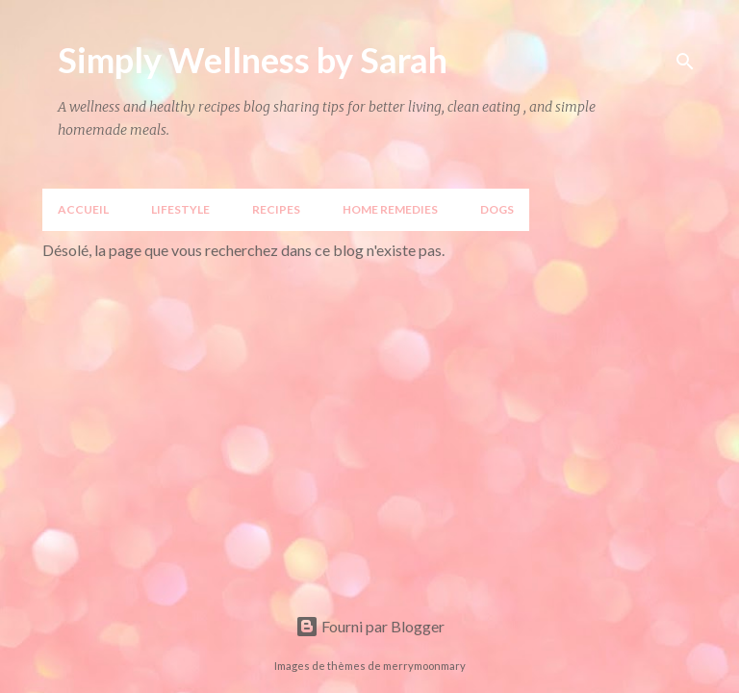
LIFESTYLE (180, 209)
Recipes (276, 209)
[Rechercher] (685, 61)
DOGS (497, 209)
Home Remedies (390, 209)
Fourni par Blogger (370, 626)
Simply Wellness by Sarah (252, 59)
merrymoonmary (424, 665)
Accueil (83, 209)
